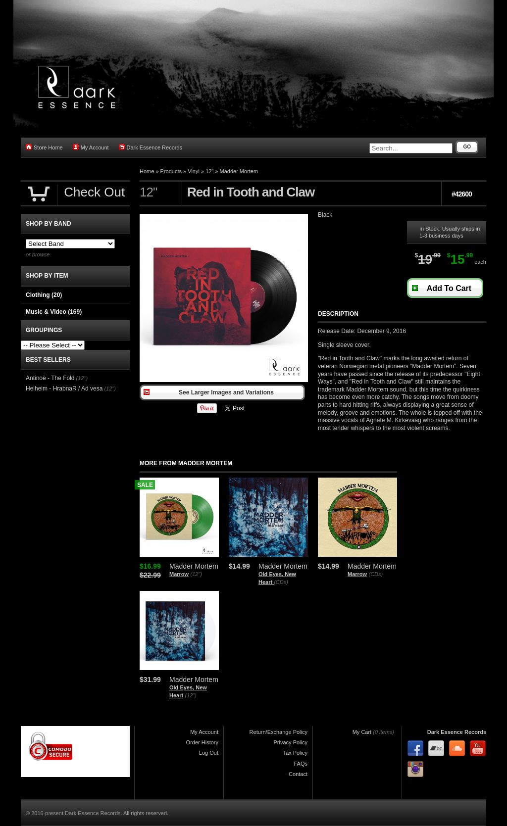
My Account (91, 147)
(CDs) (281, 582)
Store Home (44, 147)
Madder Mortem (239, 171)
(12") (196, 574)
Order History (202, 742)
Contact (298, 774)
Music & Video (54, 311)
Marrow (179, 574)
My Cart (362, 732)
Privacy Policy (290, 742)
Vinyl (194, 171)
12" (209, 171)
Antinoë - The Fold (50, 378)
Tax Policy (295, 753)
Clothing (44, 295)
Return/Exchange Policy (278, 732)
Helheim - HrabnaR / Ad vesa (64, 388)
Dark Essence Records (151, 147)
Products (171, 171)
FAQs (300, 764)
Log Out (208, 753)
